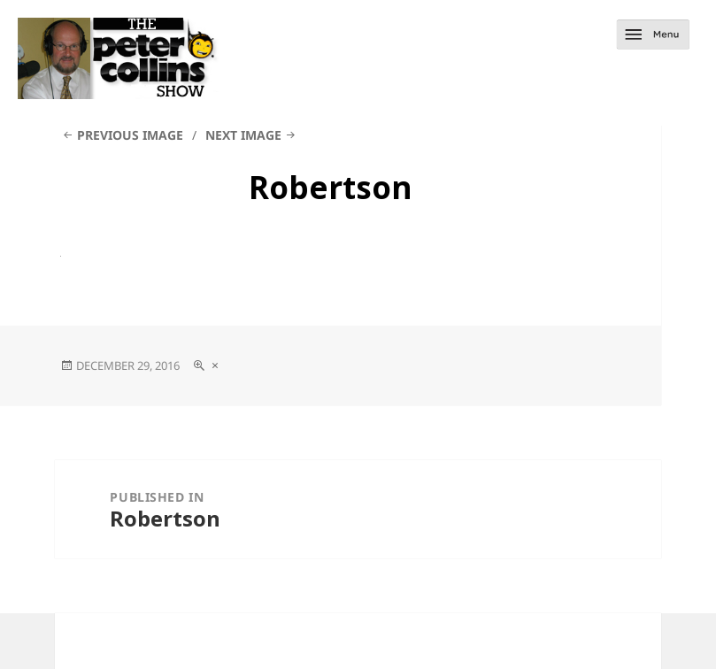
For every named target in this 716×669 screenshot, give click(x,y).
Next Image (243, 135)
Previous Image (130, 135)
